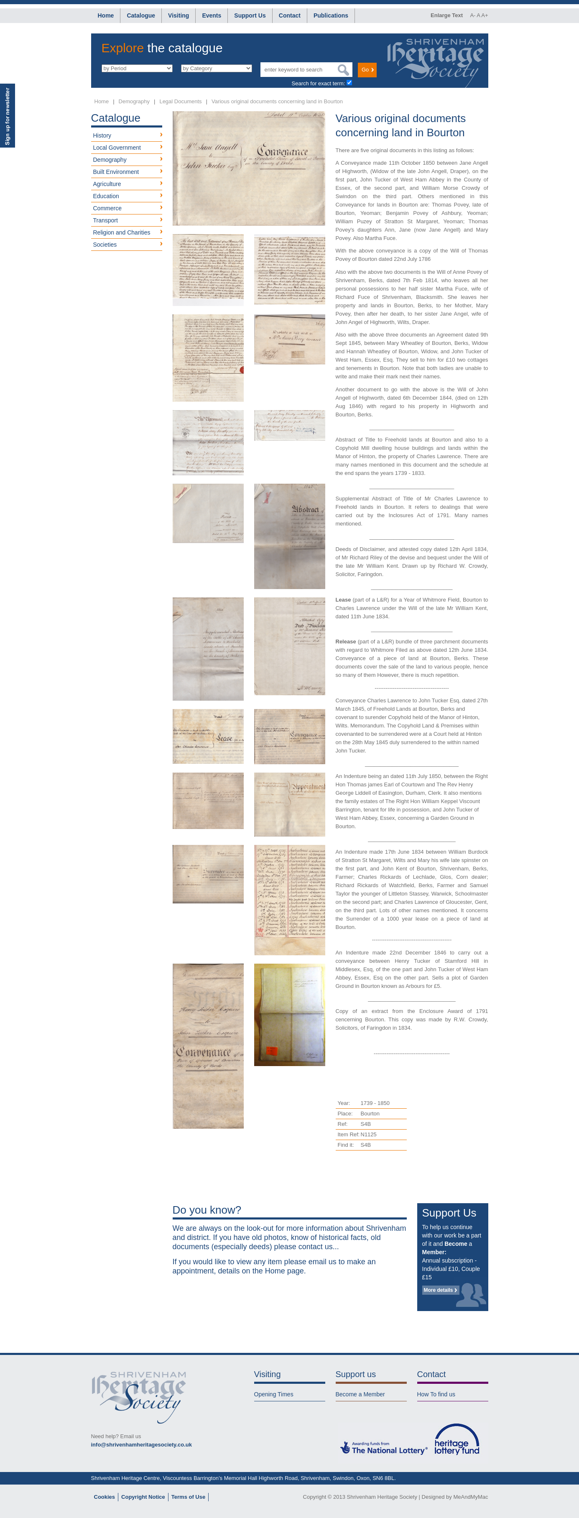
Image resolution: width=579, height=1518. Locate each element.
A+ (484, 15)
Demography (134, 101)
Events (211, 15)
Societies (105, 244)
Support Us (249, 15)
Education (106, 196)
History (102, 135)
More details (438, 1290)
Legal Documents (180, 101)
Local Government (117, 147)
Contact (290, 15)
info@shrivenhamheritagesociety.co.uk (141, 1444)
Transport (105, 220)
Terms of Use (188, 1497)
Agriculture (107, 184)
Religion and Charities (121, 232)
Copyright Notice (143, 1497)
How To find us (436, 1394)
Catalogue (141, 15)
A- (472, 15)
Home (106, 15)
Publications (331, 15)
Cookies (104, 1497)
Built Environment (116, 171)
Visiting (178, 15)
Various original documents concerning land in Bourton (277, 101)
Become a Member (360, 1394)
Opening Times (273, 1394)
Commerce (107, 208)
